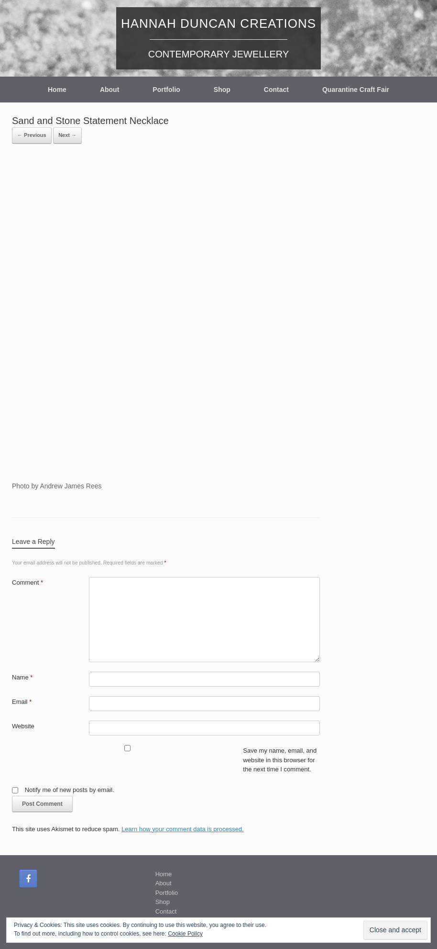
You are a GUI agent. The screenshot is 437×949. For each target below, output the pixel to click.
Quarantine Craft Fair (355, 89)
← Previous (31, 135)
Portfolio (166, 89)
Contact (276, 89)
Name (22, 677)
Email (22, 701)
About (109, 89)
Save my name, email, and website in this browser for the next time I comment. (280, 760)
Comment (27, 582)
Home (57, 89)
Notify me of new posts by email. (69, 789)
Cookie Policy (185, 933)
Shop (222, 89)
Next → (67, 135)
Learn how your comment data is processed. (182, 829)
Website (23, 726)
